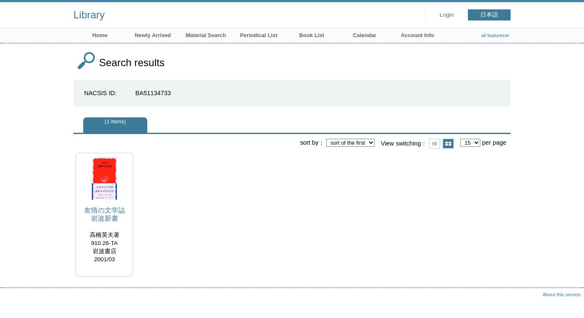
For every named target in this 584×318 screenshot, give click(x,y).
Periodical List (258, 35)
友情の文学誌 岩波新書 (104, 214)
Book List (311, 35)
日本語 (489, 15)
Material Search (206, 35)
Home (100, 35)
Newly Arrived (153, 35)
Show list (434, 144)
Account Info (417, 35)
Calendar (365, 35)
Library (89, 14)
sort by (309, 142)
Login (447, 15)
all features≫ (495, 35)
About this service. (562, 294)
